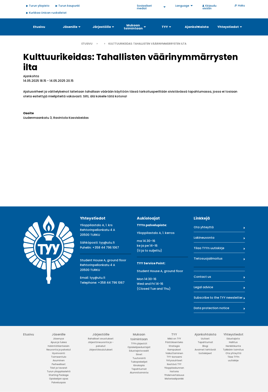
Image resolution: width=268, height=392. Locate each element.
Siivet (139, 354)
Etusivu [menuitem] (39, 27)
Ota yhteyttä (204, 227)
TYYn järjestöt (139, 343)
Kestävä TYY (174, 364)
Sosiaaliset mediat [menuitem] (144, 7)
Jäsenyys (58, 338)
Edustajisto (233, 338)
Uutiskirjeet (205, 353)
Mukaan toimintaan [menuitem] (133, 27)
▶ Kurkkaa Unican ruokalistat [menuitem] (46, 13)
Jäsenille (58, 334)
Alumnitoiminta (139, 372)
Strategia (174, 346)
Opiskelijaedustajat (139, 347)
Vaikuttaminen (174, 353)
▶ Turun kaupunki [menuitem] (68, 6)
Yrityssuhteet (174, 360)
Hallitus (233, 342)
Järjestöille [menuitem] (101, 27)
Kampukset (174, 349)
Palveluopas (59, 382)
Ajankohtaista (205, 334)
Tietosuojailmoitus (208, 258)
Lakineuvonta (204, 237)
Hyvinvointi (58, 353)
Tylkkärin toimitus (233, 349)
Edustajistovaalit (139, 350)
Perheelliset (59, 364)
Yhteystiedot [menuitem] (228, 27)
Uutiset (205, 338)
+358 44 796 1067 (105, 247)
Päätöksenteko (174, 342)
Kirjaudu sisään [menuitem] (209, 7)
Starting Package (59, 375)
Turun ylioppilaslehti (59, 371)
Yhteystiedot (233, 334)
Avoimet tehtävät (205, 349)
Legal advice (203, 287)
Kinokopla (139, 365)
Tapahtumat (139, 369)
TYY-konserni (174, 356)
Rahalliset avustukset (101, 338)
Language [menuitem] (182, 6)
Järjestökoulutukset (101, 349)
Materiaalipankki (174, 378)
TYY (174, 334)
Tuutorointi (139, 358)
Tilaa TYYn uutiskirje (209, 248)
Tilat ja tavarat (58, 367)
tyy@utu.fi (107, 242)
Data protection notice (211, 308)
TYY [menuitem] (165, 27)
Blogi (205, 346)
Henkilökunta (233, 346)
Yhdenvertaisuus (174, 375)
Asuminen (59, 360)
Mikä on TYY (174, 338)
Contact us (202, 277)
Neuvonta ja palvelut (58, 349)
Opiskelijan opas (58, 378)
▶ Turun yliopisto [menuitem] (37, 6)
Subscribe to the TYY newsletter (218, 297)
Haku (241, 5)
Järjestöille (100, 334)
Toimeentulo (58, 356)
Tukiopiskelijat (139, 361)
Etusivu (86, 44)
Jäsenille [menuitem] (70, 27)
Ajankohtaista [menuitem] (197, 27)
